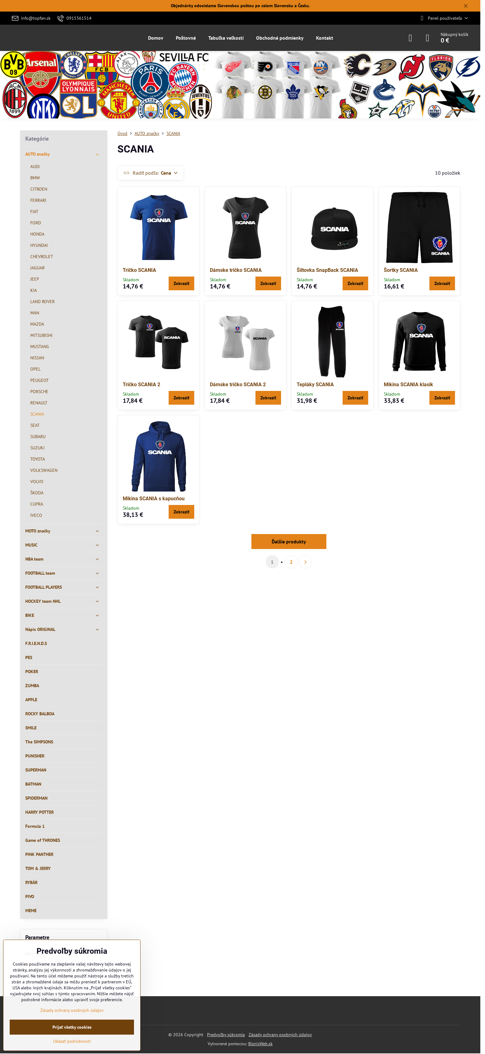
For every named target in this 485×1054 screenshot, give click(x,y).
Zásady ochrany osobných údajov (280, 1034)
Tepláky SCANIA (315, 384)
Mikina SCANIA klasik (408, 384)
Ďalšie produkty (289, 541)
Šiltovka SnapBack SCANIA (327, 270)
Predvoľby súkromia (226, 1034)
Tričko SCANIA (139, 270)
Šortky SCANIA (401, 270)
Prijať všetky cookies (72, 1027)
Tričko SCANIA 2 (141, 384)
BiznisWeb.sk (260, 1044)
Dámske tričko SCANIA (236, 270)
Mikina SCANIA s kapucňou (154, 499)
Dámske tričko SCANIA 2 (238, 384)
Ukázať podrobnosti (72, 1041)
